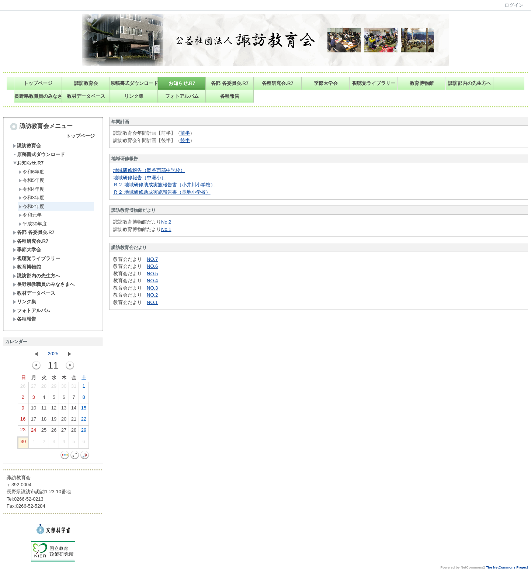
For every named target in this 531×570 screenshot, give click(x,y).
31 (73, 387)
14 (73, 409)
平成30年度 (32, 224)
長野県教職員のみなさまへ (38, 96)
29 (53, 387)
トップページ (38, 83)
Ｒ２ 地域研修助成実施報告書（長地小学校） (162, 192)
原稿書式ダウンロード (134, 83)
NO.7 (152, 259)
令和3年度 (31, 197)
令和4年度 (31, 189)
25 (43, 431)
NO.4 (152, 280)
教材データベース (86, 96)
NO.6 (152, 266)
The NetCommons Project (507, 567)
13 (63, 409)
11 (43, 409)
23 (22, 431)
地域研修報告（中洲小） (139, 177)
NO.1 (152, 302)
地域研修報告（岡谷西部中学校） (149, 170)
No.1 (166, 229)
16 (22, 420)
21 (73, 420)
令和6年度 (31, 172)
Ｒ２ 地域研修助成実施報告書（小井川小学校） (164, 184)
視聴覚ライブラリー (373, 83)
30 (63, 387)
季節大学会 (326, 83)
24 (33, 431)
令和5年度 (31, 180)
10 (33, 409)
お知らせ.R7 (182, 83)
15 (83, 409)
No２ (166, 222)
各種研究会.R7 (277, 83)
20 (63, 420)
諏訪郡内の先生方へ (469, 83)
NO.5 (152, 273)
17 (33, 420)
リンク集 (133, 96)
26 (22, 387)
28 (43, 387)
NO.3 (152, 288)
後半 (185, 140)
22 (83, 420)
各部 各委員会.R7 (230, 83)
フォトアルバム (182, 96)
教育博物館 (422, 83)
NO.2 (152, 295)
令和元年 (30, 215)
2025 (53, 353)
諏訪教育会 (86, 83)
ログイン (514, 5)
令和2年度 (31, 206)
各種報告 (229, 96)
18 (43, 420)
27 (33, 387)
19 (53, 420)
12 (53, 409)
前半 (185, 133)
